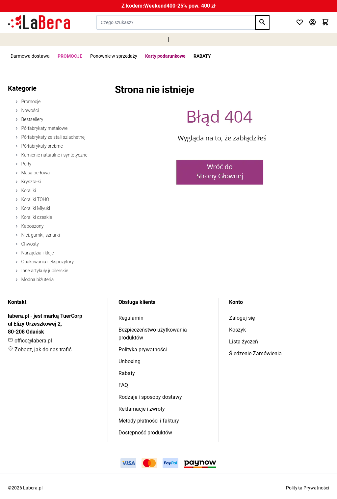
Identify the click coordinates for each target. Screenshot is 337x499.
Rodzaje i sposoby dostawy (150, 397)
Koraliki (28, 190)
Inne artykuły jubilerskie (44, 270)
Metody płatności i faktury (148, 421)
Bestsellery (31, 119)
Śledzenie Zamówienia (255, 353)
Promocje (30, 101)
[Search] (262, 22)
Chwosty (29, 244)
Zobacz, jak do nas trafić (39, 349)
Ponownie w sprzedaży (113, 56)
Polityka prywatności (142, 349)
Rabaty (126, 373)
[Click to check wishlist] (299, 22)
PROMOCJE (70, 56)
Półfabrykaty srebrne (41, 146)
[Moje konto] (312, 22)
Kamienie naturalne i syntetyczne (54, 155)
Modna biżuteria (37, 279)
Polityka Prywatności (307, 487)
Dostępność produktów (145, 432)
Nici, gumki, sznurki (40, 235)
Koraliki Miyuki (35, 208)
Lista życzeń (243, 341)
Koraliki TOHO (34, 199)
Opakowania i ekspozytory (47, 261)
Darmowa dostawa (30, 56)
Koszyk (237, 330)
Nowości (29, 110)
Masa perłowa (35, 172)
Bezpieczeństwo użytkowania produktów (152, 334)
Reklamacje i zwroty (141, 409)
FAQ (123, 385)
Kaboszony (31, 226)
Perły (25, 163)
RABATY (202, 56)
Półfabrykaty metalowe (43, 128)
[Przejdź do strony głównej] (39, 22)
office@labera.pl (30, 341)
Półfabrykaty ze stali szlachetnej (53, 137)
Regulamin (130, 318)
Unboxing (129, 361)
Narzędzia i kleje (37, 252)
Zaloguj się (242, 318)
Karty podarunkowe (165, 56)
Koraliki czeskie (36, 217)
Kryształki (30, 181)
